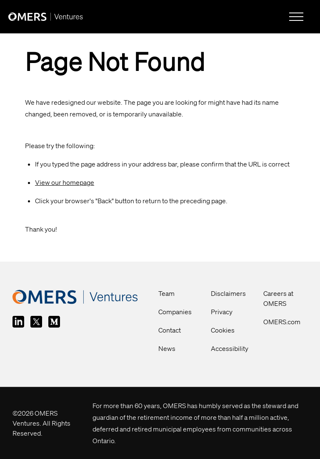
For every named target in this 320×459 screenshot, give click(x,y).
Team (166, 293)
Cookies (223, 330)
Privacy (221, 312)
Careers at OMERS (278, 298)
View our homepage (64, 182)
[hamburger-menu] (296, 17)
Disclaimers (228, 293)
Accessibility (229, 348)
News (166, 348)
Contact (169, 330)
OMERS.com (281, 322)
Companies (175, 312)
